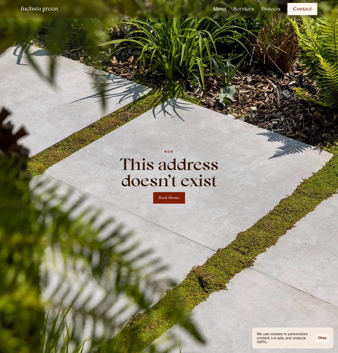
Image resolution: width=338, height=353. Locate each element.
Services (243, 9)
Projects (270, 9)
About (219, 9)
